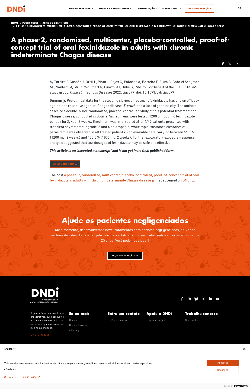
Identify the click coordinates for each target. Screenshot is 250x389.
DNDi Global (38, 335)
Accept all (222, 362)
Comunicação (145, 9)
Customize (10, 377)
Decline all (223, 370)
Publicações (30, 23)
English (9, 348)
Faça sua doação (125, 256)
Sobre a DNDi (170, 9)
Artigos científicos (55, 23)
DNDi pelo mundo (117, 320)
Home (14, 23)
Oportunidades (193, 320)
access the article (65, 164)
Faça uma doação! (199, 9)
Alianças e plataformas (113, 9)
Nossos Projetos (78, 325)
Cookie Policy (28, 377)
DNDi (186, 181)
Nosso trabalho (80, 9)
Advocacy (74, 330)
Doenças (74, 320)
